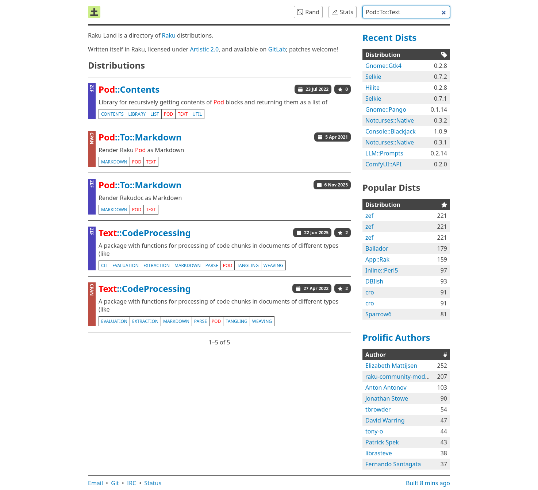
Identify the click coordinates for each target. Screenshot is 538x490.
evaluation (125, 265)
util (197, 114)
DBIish (374, 281)
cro (369, 292)
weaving (273, 265)
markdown (114, 162)
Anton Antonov (386, 387)
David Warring (385, 420)
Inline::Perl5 (381, 270)
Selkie (373, 77)
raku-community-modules (400, 377)
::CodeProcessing (145, 233)
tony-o (374, 431)
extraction (156, 265)
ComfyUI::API (383, 164)
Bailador (376, 248)
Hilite (372, 88)
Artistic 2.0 (204, 49)
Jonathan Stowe (386, 398)
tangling (248, 265)
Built (428, 483)
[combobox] (406, 12)
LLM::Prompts (384, 153)
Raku (169, 35)
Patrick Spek (382, 442)
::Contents (129, 89)
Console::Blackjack (390, 131)
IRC (132, 483)
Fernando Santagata (393, 464)
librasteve (378, 453)
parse (211, 265)
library (137, 114)
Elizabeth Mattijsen (391, 366)
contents (112, 114)
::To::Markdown (140, 137)
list (154, 114)
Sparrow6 (378, 314)
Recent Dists (389, 37)
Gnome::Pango (385, 109)
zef (369, 216)
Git (115, 483)
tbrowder (378, 409)
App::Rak (377, 259)
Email (95, 483)
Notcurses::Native (389, 120)
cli (104, 265)
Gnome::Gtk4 (383, 66)
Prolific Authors (396, 337)
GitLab (277, 49)
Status (152, 483)
